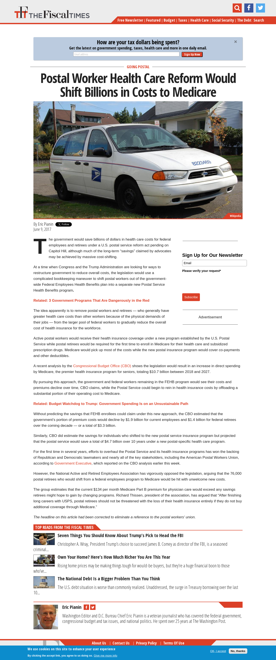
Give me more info (105, 655)
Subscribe (191, 297)
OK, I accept (218, 651)
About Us (99, 643)
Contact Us (121, 643)
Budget (169, 20)
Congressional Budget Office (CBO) (102, 366)
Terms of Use (173, 643)
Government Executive (72, 463)
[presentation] (215, 282)
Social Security (223, 20)
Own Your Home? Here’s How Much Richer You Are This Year (114, 557)
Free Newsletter (130, 20)
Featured (153, 20)
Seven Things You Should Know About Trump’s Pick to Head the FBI (120, 535)
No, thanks (238, 651)
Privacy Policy (146, 643)
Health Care (199, 20)
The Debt (244, 20)
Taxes (182, 20)
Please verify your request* (201, 271)
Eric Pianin (45, 224)
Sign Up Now (192, 54)
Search (259, 20)
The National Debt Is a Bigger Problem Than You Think (109, 578)
